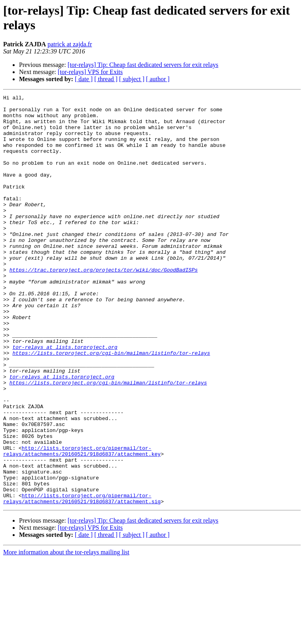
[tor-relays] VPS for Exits (90, 71)
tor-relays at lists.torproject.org (64, 397)
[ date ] (84, 79)
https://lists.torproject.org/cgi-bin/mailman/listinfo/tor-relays (111, 405)
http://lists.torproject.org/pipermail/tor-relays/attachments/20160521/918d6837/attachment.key (82, 522)
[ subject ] (131, 79)
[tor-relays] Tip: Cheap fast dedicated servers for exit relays (143, 64)
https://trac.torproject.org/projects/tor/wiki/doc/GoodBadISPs (104, 305)
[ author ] (158, 79)
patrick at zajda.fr (70, 44)
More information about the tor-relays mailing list (66, 634)
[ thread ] (106, 79)
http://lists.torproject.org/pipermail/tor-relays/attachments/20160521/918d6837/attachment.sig (82, 580)
